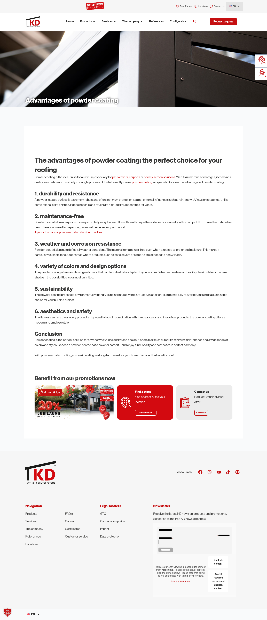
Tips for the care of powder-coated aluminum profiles (69, 232)
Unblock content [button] (218, 562)
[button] (146, 413)
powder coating (142, 182)
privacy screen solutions (159, 177)
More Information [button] (180, 581)
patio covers (120, 177)
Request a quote (223, 21)
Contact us (201, 392)
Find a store (143, 392)
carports (134, 177)
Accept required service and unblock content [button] (218, 581)
